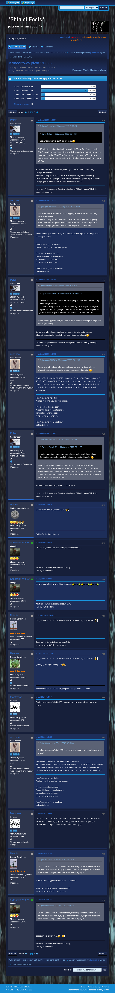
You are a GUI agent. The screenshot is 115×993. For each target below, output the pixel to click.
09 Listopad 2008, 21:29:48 (46, 433)
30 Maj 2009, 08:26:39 (44, 542)
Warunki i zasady (94, 987)
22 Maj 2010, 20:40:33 (44, 737)
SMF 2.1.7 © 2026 (12, 987)
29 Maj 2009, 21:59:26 (44, 504)
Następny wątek (98, 70)
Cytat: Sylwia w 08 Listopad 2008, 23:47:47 (59, 134)
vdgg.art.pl (75, 37)
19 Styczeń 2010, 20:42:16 (45, 615)
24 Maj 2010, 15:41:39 (44, 900)
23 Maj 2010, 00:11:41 (44, 853)
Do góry (12, 953)
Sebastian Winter (19, 542)
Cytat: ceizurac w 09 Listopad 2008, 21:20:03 (58, 439)
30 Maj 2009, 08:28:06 (44, 579)
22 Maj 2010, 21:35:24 (44, 813)
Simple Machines (26, 987)
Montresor (16, 697)
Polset (13, 120)
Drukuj (102, 112)
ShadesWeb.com (26, 990)
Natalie (14, 615)
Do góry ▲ (105, 987)
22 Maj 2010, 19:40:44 (44, 697)
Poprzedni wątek (80, 70)
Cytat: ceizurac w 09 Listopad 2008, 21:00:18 (58, 126)
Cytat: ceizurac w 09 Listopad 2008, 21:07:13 (58, 286)
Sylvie (102, 53)
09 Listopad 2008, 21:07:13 (46, 200)
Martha (14, 504)
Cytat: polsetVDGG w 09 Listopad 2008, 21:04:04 (60, 207)
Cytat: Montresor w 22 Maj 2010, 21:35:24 (57, 859)
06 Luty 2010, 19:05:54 (44, 653)
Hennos (14, 653)
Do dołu (12, 112)
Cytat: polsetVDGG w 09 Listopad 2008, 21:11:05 (60, 360)
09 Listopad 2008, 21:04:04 (46, 120)
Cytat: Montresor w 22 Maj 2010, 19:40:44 (57, 743)
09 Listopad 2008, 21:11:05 (46, 280)
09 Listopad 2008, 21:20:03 (46, 354)
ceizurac (15, 200)
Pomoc (83, 987)
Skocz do (68, 970)
